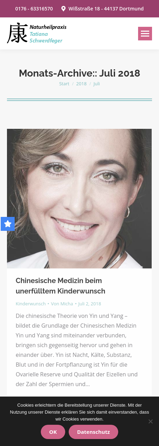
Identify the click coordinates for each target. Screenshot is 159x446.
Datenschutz (93, 431)
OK (53, 431)
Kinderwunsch (31, 303)
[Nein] (150, 421)
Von (62, 303)
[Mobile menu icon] (145, 33)
